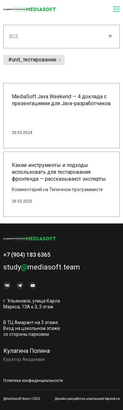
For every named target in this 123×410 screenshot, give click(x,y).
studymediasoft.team (41, 269)
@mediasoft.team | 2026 (21, 399)
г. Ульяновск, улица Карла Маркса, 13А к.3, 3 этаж (31, 306)
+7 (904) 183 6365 (27, 257)
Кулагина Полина (26, 353)
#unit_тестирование (32, 60)
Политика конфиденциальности (33, 380)
